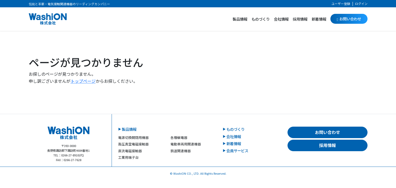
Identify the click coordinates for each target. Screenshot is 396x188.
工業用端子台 (128, 157)
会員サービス (237, 150)
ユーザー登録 (340, 3)
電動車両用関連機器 (185, 144)
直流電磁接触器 (130, 150)
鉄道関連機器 (180, 150)
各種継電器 (178, 137)
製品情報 (240, 19)
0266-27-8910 (70, 155)
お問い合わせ (349, 19)
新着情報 (319, 19)
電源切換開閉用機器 (133, 137)
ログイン (361, 3)
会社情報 (281, 19)
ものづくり (260, 19)
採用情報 (300, 19)
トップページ (83, 81)
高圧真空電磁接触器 (133, 144)
